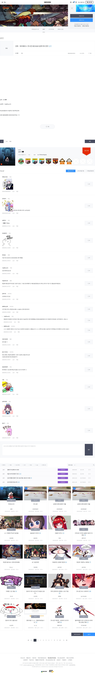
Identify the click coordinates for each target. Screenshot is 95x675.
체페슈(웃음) (5, 177)
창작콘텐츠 (47, 8)
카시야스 (10, 293)
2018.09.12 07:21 (6, 286)
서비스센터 (55, 8)
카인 (10, 177)
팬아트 (4, 465)
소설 (37, 465)
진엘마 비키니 (59, 533)
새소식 (13, 8)
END (66, 640)
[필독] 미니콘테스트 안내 (13, 469)
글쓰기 (89, 634)
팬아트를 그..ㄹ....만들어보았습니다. (35, 621)
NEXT (63, 640)
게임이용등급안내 (42, 658)
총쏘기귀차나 (5, 352)
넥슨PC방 (31, 660)
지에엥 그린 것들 (10, 591)
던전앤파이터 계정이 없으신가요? (81, 24)
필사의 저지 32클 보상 (11, 620)
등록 (89, 449)
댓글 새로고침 (90, 171)
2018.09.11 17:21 (6, 226)
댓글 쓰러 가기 (71, 171)
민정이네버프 (5, 339)
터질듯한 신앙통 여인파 (58, 562)
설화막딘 (4, 220)
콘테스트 (44, 465)
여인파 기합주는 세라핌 (83, 562)
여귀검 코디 (11, 504)
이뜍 (3, 379)
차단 (10, 141)
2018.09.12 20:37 (6, 359)
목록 (90, 141)
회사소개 (23, 658)
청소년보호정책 (61, 658)
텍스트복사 (2, 141)
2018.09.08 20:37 (6, 191)
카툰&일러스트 (35, 29)
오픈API (59, 660)
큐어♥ (17, 53)
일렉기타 (4, 293)
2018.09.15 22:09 (6, 416)
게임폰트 (64, 660)
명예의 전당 (60, 29)
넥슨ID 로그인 (81, 16)
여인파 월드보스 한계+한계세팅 (11, 562)
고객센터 (70, 660)
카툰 (11, 465)
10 (60, 640)
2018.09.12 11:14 (8, 322)
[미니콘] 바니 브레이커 (82, 591)
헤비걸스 (4, 255)
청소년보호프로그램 (50, 660)
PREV (31, 640)
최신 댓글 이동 (80, 171)
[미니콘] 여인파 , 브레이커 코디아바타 (60, 621)
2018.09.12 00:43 (6, 273)
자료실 (61, 8)
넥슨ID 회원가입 (77, 26)
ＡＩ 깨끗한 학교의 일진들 (11, 533)
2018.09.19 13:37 (6, 438)
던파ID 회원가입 (85, 26)
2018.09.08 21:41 (6, 213)
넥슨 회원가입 (81, 2)
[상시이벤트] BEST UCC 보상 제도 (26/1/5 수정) (18, 478)
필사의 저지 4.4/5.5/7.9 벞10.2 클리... (35, 592)
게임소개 (19, 8)
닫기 (72, 8)
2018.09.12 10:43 (6, 344)
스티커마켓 (51, 29)
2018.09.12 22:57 (6, 394)
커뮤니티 (40, 8)
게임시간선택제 (70, 658)
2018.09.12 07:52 (6, 299)
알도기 (3, 423)
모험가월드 (32, 8)
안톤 (9, 255)
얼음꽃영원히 (5, 367)
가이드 (25, 8)
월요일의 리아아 (34, 533)
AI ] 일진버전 (35, 562)
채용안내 (28, 658)
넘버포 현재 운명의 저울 (59, 504)
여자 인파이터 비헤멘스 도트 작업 (59, 591)
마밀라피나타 (5, 280)
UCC (44, 29)
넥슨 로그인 (89, 2)
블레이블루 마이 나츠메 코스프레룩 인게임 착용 (83, 621)
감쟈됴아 (4, 198)
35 (48, 126)
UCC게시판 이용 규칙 (12, 482)
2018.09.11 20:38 (6, 247)
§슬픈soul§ (5, 268)
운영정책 (25, 660)
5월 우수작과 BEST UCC (13, 474)
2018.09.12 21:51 (6, 372)
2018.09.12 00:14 (6, 260)
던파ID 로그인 (81, 20)
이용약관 (34, 658)
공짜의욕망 (4, 401)
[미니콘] (35, 504)
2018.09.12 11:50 (8, 332)
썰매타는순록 (5, 306)
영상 (31, 465)
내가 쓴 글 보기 (77, 634)
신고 (7, 141)
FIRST (28, 640)
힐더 (11, 339)
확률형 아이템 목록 (39, 660)
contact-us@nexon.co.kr (28, 665)
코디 (25, 465)
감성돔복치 (4, 233)
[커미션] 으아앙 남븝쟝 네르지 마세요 (83, 534)
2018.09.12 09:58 (6, 312)
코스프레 (18, 465)
